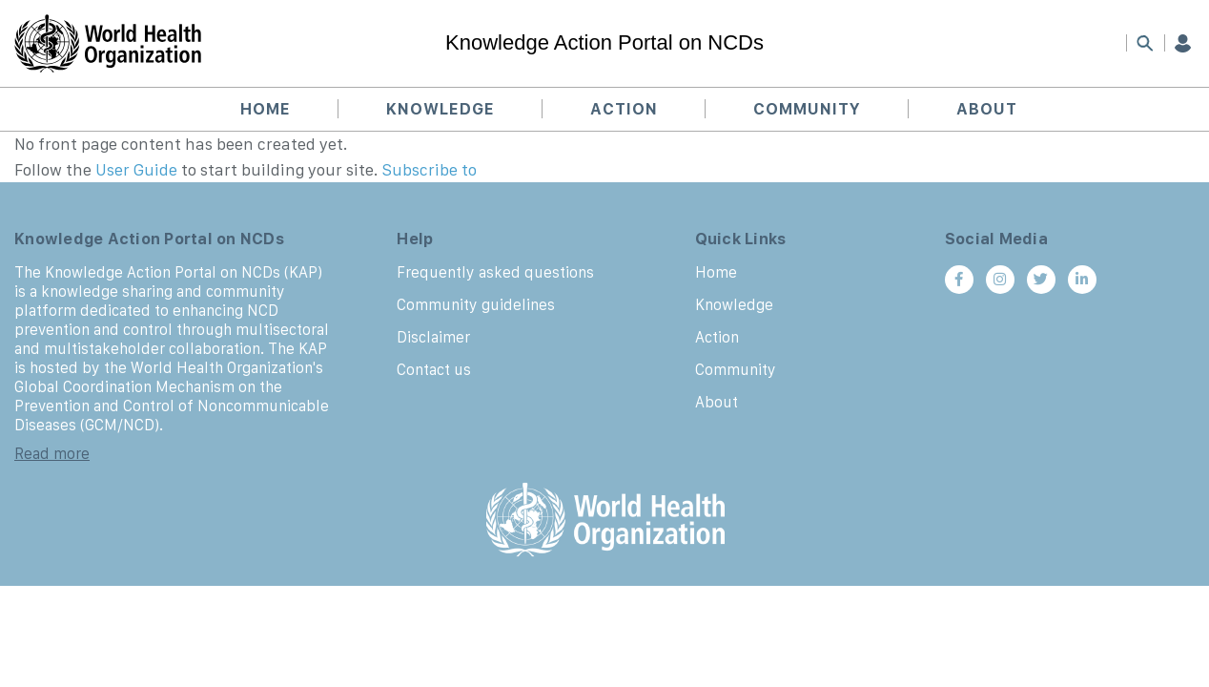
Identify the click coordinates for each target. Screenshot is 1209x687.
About (986, 108)
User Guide (136, 169)
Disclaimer (433, 336)
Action (624, 108)
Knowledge (440, 108)
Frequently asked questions (495, 272)
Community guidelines (476, 304)
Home (265, 108)
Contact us (434, 369)
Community (807, 108)
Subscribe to (429, 169)
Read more (52, 453)
